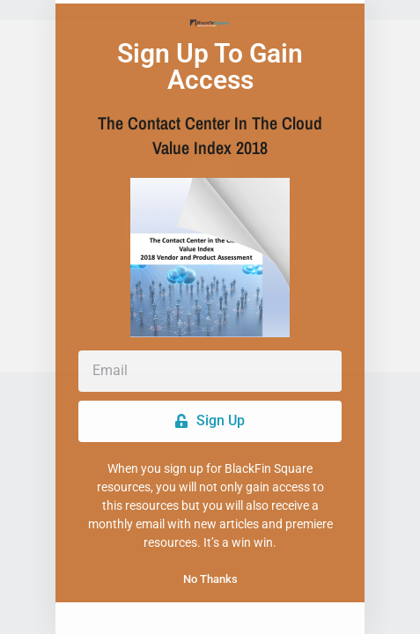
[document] (210, 317)
